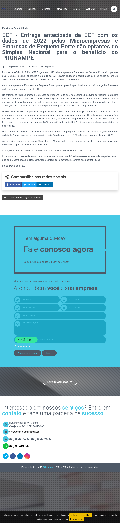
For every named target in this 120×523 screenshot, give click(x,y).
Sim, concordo (76, 519)
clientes (46, 9)
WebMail (90, 9)
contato (77, 9)
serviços (32, 9)
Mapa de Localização (60, 381)
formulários (61, 9)
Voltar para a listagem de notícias (23, 197)
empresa (17, 9)
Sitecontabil (49, 467)
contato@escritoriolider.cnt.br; (24, 432)
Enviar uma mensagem (27, 353)
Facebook (13, 184)
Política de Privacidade (81, 515)
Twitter (29, 184)
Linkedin (45, 184)
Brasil (34, 67)
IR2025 (104, 9)
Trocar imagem (22, 346)
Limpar (49, 353)
